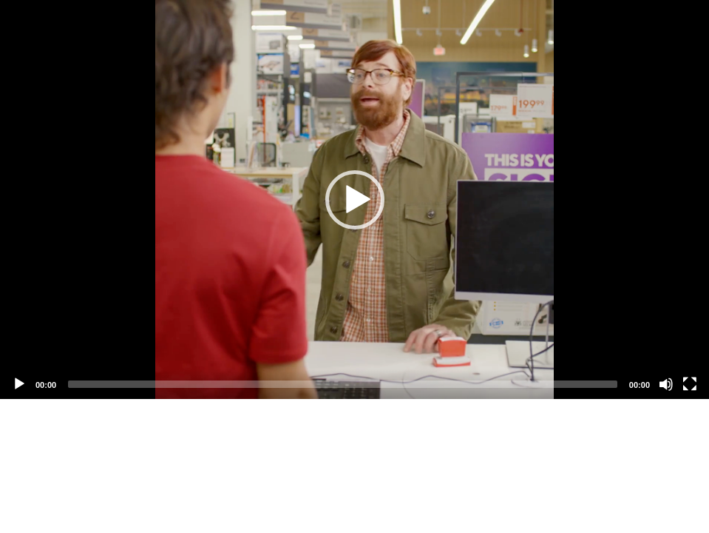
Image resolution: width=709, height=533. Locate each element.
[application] (354, 199)
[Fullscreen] (689, 384)
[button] (354, 199)
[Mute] (666, 384)
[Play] (19, 384)
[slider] (342, 384)
